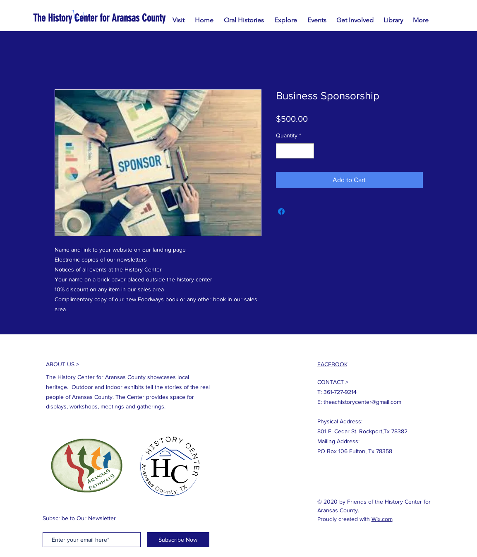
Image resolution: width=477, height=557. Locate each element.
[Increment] (307, 151)
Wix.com (382, 519)
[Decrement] (282, 151)
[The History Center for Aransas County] (128, 18)
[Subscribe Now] (178, 539)
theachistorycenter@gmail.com (362, 402)
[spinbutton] (295, 151)
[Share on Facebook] (281, 211)
